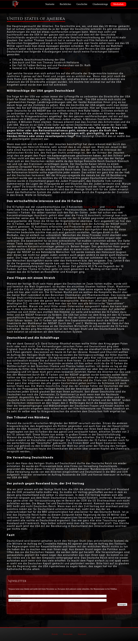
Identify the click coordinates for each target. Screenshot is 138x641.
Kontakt (55, 634)
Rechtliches (65, 4)
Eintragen (122, 604)
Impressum (82, 634)
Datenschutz (68, 634)
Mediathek (118, 4)
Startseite (49, 4)
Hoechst (111, 206)
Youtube (65, 68)
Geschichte (81, 4)
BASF (95, 206)
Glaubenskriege (100, 4)
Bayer (87, 206)
